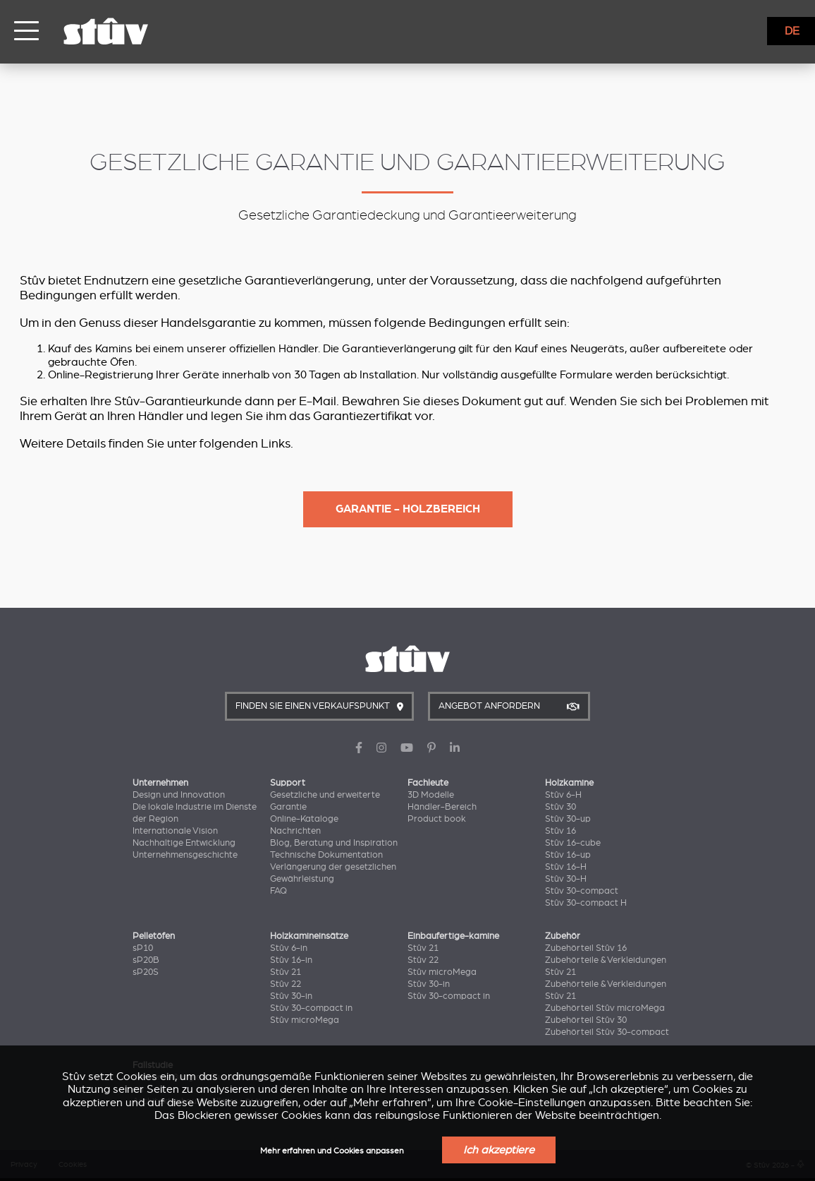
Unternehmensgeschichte (185, 855)
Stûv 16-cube (573, 843)
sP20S (146, 972)
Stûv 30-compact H (586, 903)
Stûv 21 (285, 972)
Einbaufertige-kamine (453, 936)
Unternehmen (160, 783)
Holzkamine (569, 783)
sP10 (143, 948)
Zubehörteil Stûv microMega (605, 1008)
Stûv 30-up (568, 819)
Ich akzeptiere (498, 1150)
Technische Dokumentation (326, 855)
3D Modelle (431, 795)
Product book (437, 819)
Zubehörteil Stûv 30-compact (607, 1032)
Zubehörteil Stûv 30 (586, 1020)
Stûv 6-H (563, 795)
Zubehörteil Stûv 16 (586, 948)
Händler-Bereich (442, 807)
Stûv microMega (304, 1020)
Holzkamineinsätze (309, 936)
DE (792, 31)
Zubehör (562, 936)
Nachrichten (295, 831)
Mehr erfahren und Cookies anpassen (332, 1151)
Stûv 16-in (291, 960)
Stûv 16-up (568, 855)
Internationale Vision (175, 831)
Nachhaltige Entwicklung (184, 843)
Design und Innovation (179, 795)
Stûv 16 (560, 831)
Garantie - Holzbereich (408, 509)
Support (287, 783)
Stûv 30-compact (581, 891)
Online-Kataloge (304, 819)
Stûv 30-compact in (311, 1008)
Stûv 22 (285, 984)
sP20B (146, 960)
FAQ (278, 891)
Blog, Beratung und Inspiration (334, 843)
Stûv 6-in (288, 948)
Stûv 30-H (566, 879)
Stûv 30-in (291, 996)
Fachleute (428, 783)
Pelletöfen (154, 936)
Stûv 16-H (566, 867)
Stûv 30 (560, 807)
